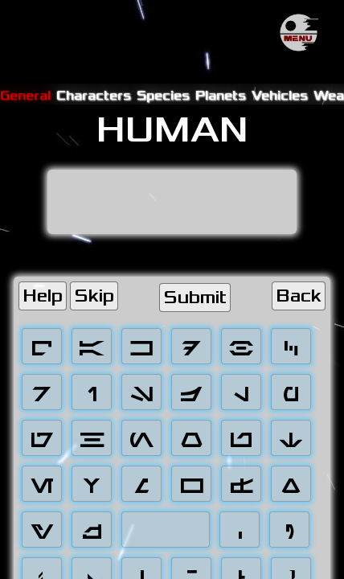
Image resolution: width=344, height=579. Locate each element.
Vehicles (280, 95)
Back (298, 295)
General (25, 95)
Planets (220, 95)
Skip (94, 295)
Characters (93, 95)
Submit (195, 297)
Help (43, 295)
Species (163, 95)
